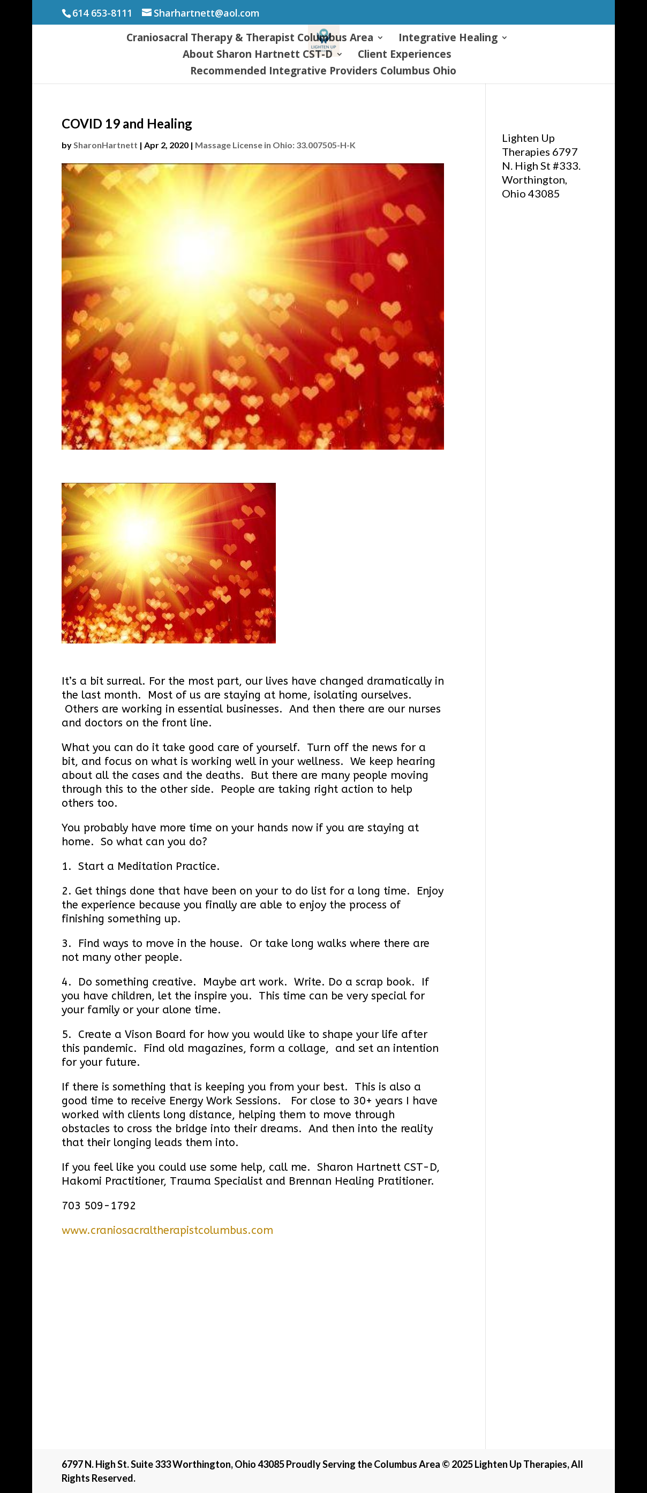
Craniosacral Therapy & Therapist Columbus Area (249, 39)
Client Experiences (405, 55)
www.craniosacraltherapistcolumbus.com (167, 1230)
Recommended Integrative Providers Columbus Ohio (323, 72)
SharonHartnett (105, 145)
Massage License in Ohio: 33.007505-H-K (275, 145)
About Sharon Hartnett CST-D (258, 55)
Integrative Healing (448, 39)
